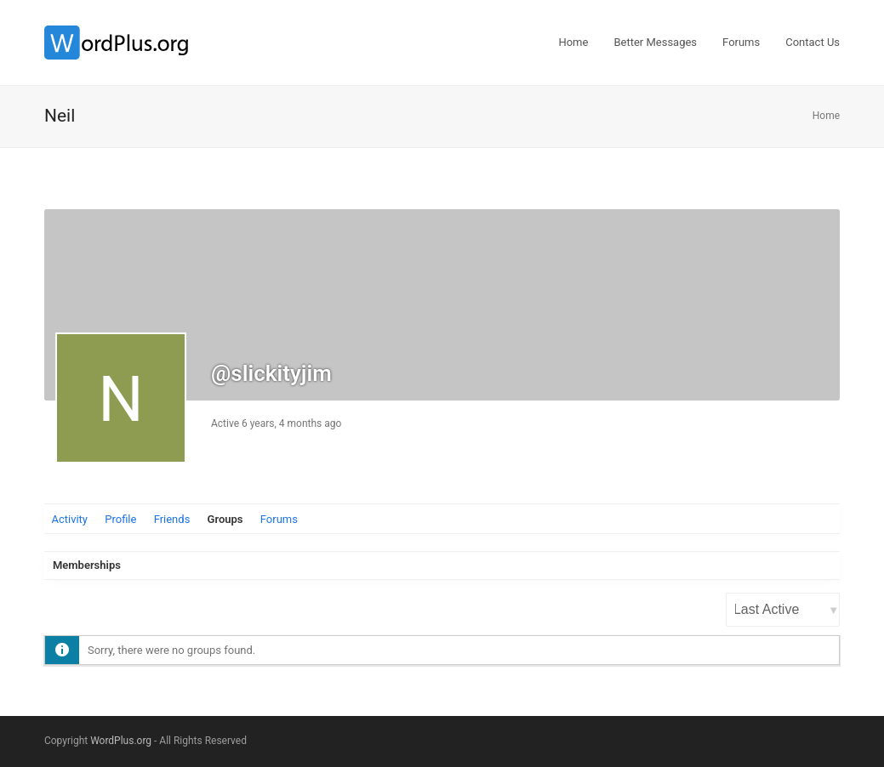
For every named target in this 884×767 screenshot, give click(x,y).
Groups (225, 519)
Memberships (87, 565)
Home (826, 116)
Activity (69, 519)
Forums (279, 519)
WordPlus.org (120, 741)
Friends (172, 519)
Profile (120, 519)
